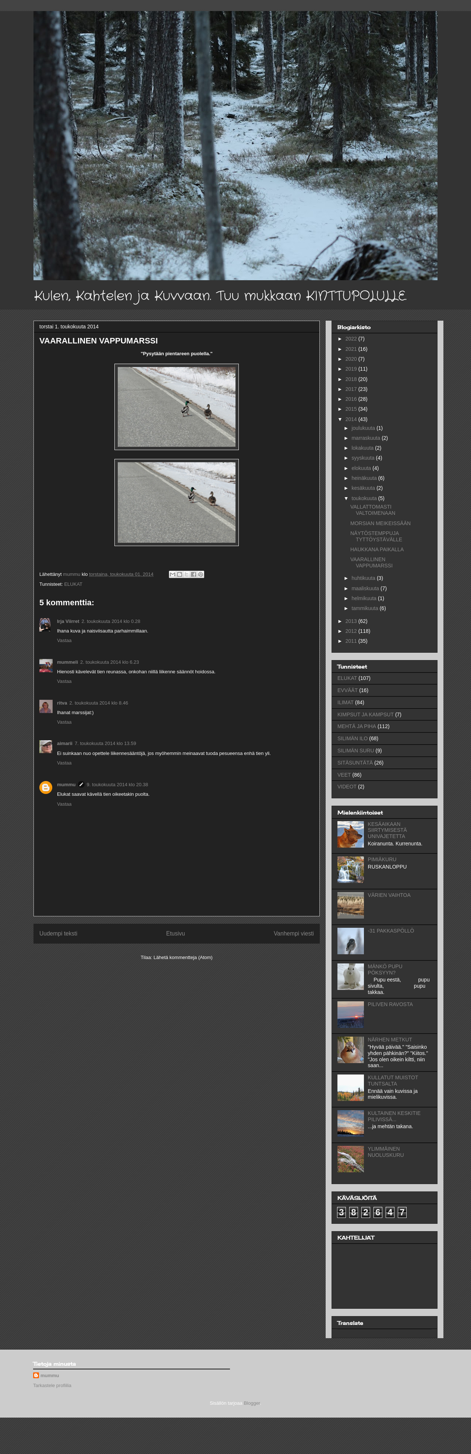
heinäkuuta (364, 478)
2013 (352, 621)
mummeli (67, 662)
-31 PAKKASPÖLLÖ (391, 931)
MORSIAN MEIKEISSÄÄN (380, 523)
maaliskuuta (365, 588)
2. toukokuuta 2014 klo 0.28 (110, 621)
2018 (352, 379)
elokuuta (361, 468)
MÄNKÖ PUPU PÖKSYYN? (385, 969)
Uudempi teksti (58, 933)
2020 (352, 359)
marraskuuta (366, 438)
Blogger (252, 1403)
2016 (352, 399)
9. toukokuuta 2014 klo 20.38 (117, 784)
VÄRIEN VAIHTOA (389, 895)
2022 (352, 339)
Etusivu (175, 933)
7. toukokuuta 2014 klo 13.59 (105, 743)
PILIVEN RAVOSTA (390, 1004)
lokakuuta (363, 448)
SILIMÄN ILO (352, 738)
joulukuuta (363, 428)
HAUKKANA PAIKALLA (377, 549)
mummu (66, 784)
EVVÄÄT (347, 690)
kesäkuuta (363, 488)
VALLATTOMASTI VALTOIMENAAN (372, 510)
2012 (352, 631)
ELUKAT (73, 584)
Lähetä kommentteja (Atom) (182, 957)
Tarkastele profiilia (52, 1385)
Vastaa (64, 640)
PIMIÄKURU (382, 859)
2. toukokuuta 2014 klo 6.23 (109, 662)
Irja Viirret (68, 621)
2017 (352, 389)
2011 (352, 641)
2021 (352, 349)
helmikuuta (364, 598)
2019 (352, 369)
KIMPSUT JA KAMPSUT (365, 714)
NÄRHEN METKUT (390, 1040)
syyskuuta (363, 458)
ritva (62, 703)
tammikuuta (365, 608)
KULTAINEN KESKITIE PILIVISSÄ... (394, 1116)
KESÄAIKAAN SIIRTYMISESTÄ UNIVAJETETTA (387, 830)
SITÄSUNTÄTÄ (355, 763)
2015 (352, 409)
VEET (344, 775)
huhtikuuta (364, 578)
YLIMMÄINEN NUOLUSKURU (386, 1152)
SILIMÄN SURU (355, 750)
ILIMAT (345, 702)
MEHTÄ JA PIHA (356, 726)
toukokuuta (364, 498)
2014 (352, 419)
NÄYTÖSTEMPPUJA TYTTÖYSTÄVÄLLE (376, 536)
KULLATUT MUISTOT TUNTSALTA (393, 1081)
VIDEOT (347, 787)
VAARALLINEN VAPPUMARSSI (371, 562)
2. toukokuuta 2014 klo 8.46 (98, 703)
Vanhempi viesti (294, 933)
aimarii (64, 743)
